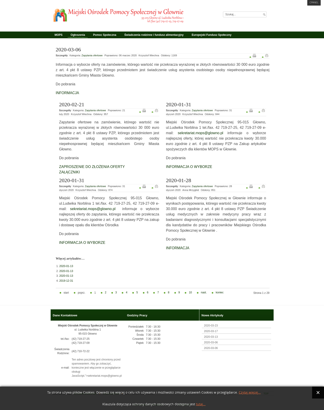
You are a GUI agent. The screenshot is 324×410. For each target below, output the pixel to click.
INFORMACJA (67, 93)
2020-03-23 (211, 325)
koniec (220, 292)
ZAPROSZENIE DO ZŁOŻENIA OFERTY (92, 167)
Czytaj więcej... (250, 392)
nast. (204, 292)
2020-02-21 (71, 104)
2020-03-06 (68, 49)
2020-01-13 (66, 266)
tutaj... (201, 404)
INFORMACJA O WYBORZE (189, 167)
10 (190, 292)
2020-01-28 (178, 180)
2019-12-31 (66, 280)
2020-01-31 (178, 104)
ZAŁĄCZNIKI (69, 172)
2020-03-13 (211, 336)
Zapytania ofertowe (92, 55)
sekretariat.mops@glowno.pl (200, 133)
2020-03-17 (211, 331)
